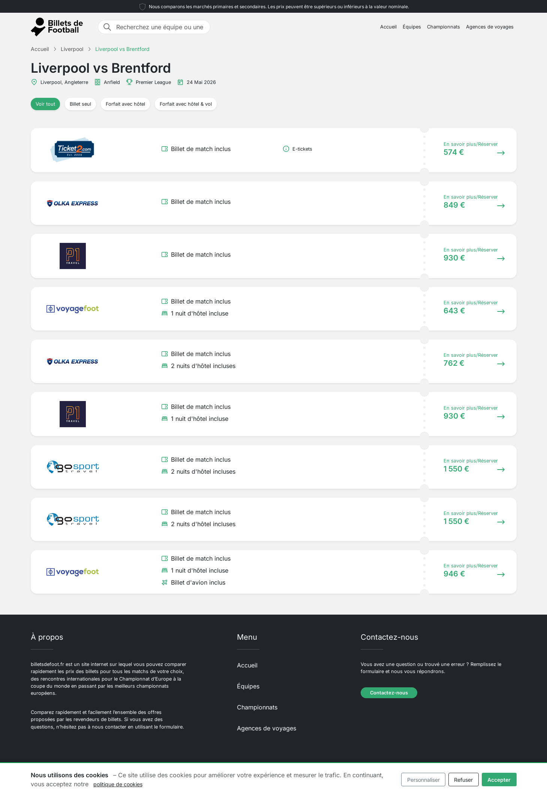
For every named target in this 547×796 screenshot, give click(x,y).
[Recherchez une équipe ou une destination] (161, 27)
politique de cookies (117, 784)
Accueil (388, 27)
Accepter (499, 780)
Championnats (443, 27)
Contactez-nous (389, 693)
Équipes (412, 27)
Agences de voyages (490, 27)
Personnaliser (423, 780)
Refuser (463, 780)
